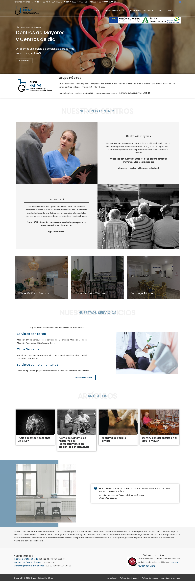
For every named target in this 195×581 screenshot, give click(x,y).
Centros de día (57, 199)
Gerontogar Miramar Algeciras (28, 564)
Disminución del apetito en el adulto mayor (158, 439)
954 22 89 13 (57, 2)
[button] (127, 10)
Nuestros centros (119, 10)
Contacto (173, 10)
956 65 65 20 (110, 2)
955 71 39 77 (78, 2)
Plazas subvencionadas (144, 10)
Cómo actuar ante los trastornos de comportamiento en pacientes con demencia (76, 442)
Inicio (92, 10)
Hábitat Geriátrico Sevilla (25, 558)
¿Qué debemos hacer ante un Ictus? (34, 439)
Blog (162, 10)
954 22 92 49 (45, 2)
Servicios (102, 10)
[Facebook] (180, 2)
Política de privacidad (133, 577)
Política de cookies (153, 577)
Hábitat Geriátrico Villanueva (27, 561)
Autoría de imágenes (172, 577)
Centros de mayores (138, 136)
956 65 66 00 (98, 2)
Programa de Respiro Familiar (117, 437)
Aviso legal (118, 577)
